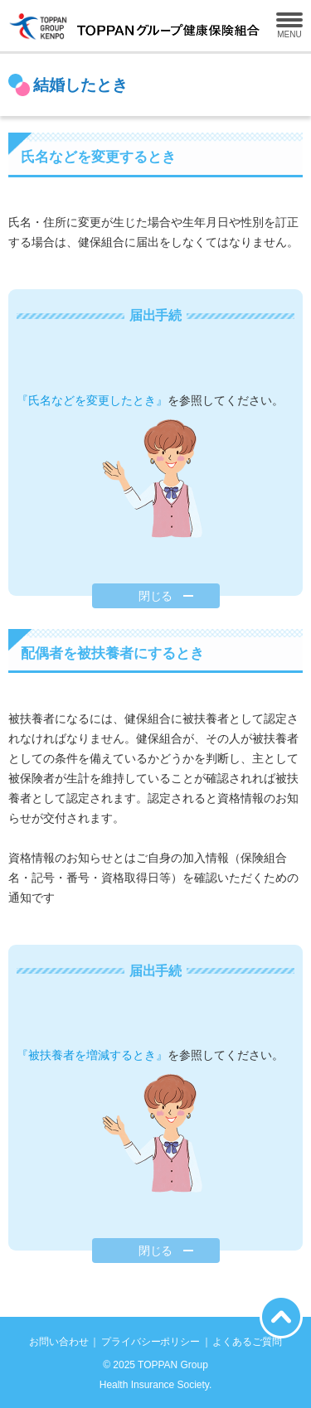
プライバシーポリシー (151, 1342)
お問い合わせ (59, 1342)
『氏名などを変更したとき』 (92, 400)
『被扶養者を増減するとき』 (92, 1055)
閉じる (155, 595)
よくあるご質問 (247, 1342)
